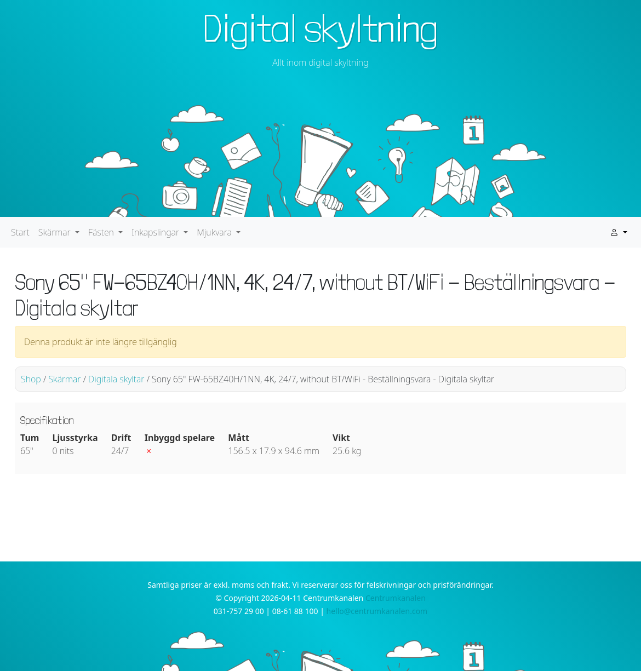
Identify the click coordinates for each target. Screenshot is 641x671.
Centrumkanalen (395, 598)
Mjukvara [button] (215, 232)
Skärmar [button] (55, 232)
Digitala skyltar (116, 379)
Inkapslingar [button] (156, 232)
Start (20, 232)
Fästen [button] (102, 232)
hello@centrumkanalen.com (377, 611)
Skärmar (64, 379)
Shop (31, 379)
